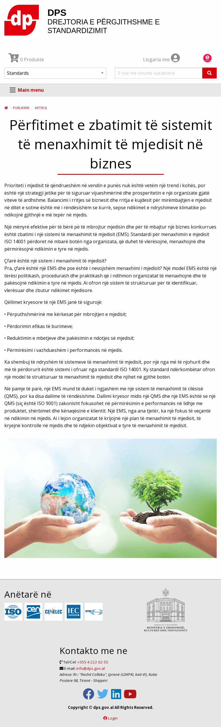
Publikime (21, 107)
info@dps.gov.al (90, 668)
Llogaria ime (161, 59)
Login (113, 718)
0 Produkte (26, 59)
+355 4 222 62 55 (92, 662)
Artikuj (41, 107)
